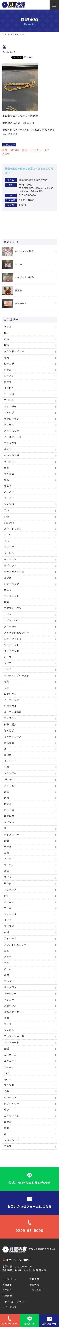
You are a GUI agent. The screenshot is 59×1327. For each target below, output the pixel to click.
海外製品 (15, 149)
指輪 (4, 149)
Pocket (28, 57)
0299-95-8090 (17, 1260)
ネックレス (36, 149)
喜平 (47, 149)
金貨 (24, 149)
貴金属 (6, 153)
